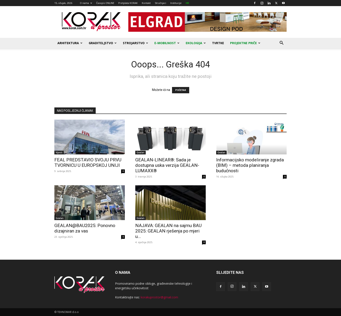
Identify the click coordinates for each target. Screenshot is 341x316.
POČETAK (180, 90)
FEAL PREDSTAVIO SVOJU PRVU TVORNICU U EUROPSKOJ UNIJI (87, 162)
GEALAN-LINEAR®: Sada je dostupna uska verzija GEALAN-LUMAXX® (167, 165)
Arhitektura (69, 43)
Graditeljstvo (103, 43)
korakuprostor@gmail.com (159, 297)
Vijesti (59, 152)
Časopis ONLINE (105, 3)
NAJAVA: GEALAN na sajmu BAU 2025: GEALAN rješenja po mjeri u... (168, 231)
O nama (86, 3)
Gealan (140, 152)
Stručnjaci (160, 3)
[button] (281, 43)
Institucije (176, 3)
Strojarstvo (135, 43)
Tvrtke (218, 43)
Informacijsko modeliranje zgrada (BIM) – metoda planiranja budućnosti (250, 165)
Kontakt (146, 3)
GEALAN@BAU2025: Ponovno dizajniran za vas (84, 228)
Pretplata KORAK (128, 3)
